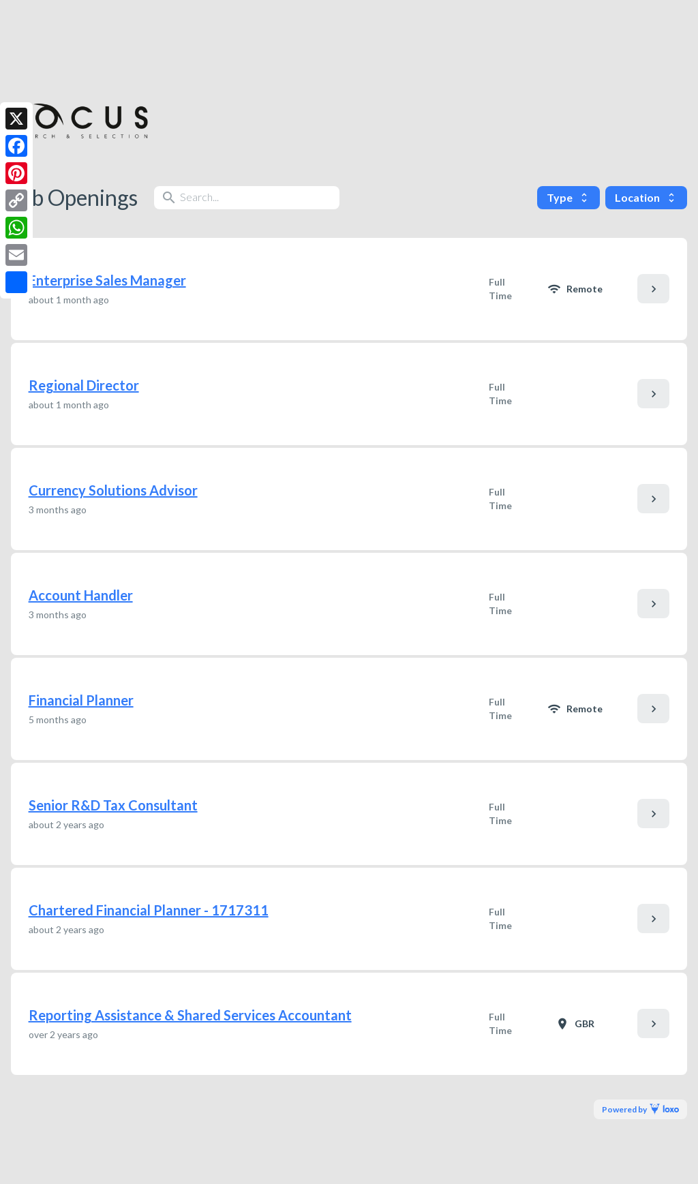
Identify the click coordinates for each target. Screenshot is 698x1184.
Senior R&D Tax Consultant (113, 805)
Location (646, 197)
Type (568, 197)
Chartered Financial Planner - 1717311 (149, 910)
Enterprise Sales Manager (107, 280)
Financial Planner (81, 700)
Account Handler (81, 595)
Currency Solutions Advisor (113, 490)
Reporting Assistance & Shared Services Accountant (190, 1015)
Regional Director (84, 385)
